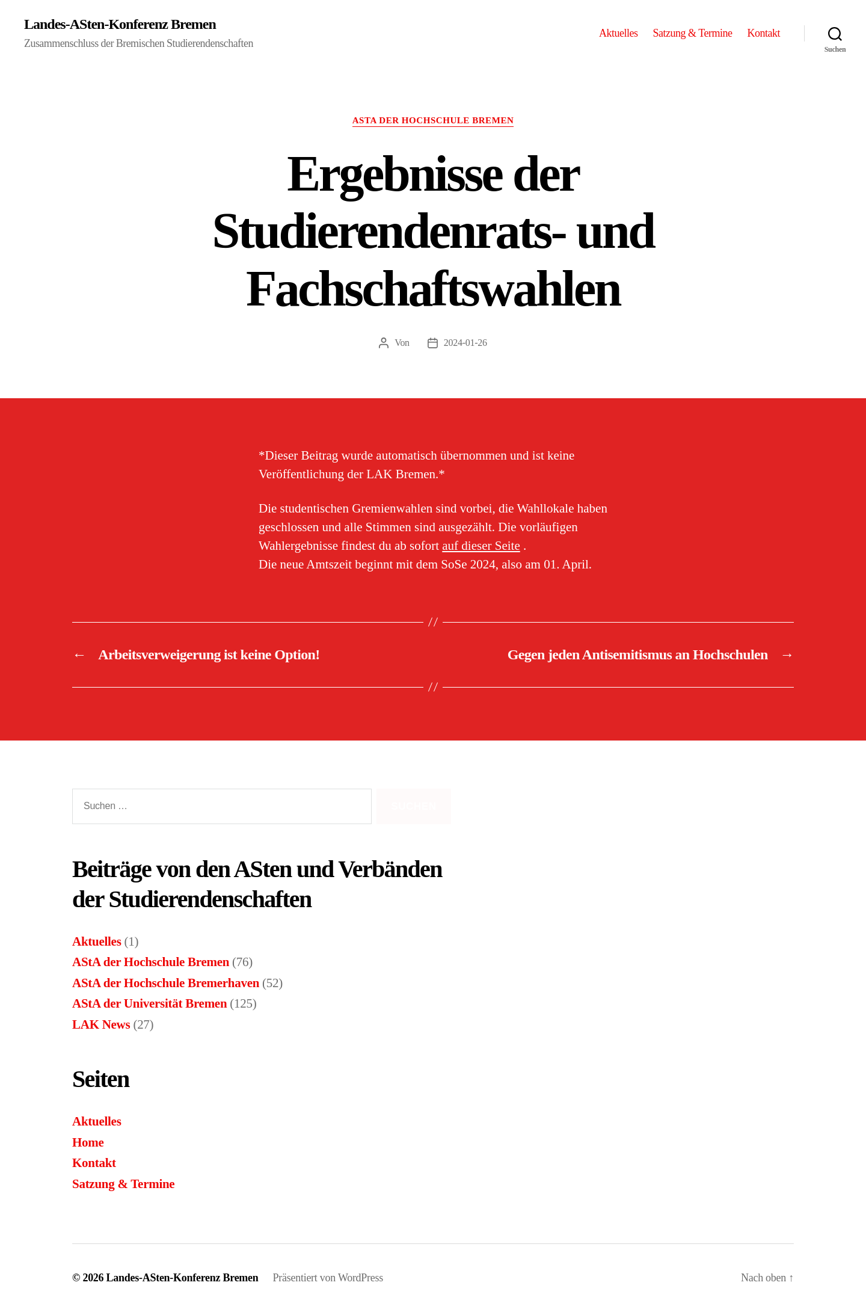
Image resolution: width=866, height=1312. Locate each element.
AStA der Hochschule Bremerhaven (165, 983)
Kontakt (763, 33)
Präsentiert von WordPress (328, 1278)
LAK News (101, 1024)
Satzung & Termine (692, 33)
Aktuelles (618, 33)
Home (88, 1142)
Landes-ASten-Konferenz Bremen (120, 24)
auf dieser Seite (481, 545)
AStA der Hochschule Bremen (433, 120)
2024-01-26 (465, 342)
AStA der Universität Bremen (149, 1003)
